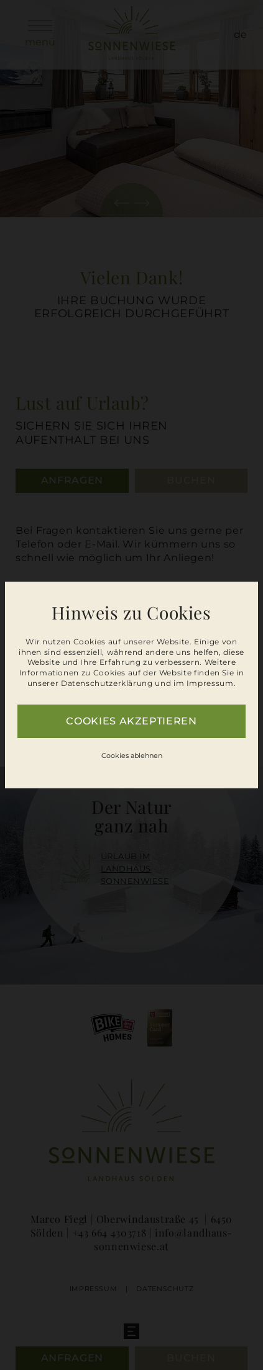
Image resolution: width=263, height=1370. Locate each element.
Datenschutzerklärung (107, 683)
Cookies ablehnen (131, 755)
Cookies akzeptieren (131, 721)
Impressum (210, 683)
